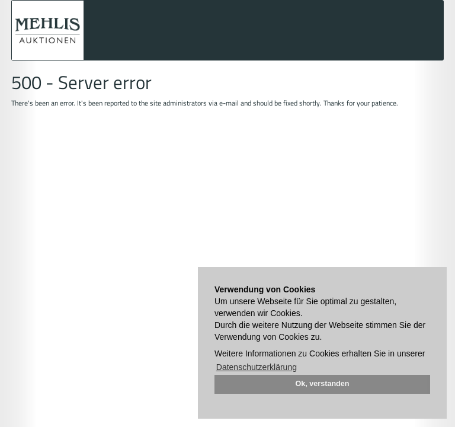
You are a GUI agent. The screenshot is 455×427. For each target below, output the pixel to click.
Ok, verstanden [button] (323, 384)
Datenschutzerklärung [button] (256, 367)
